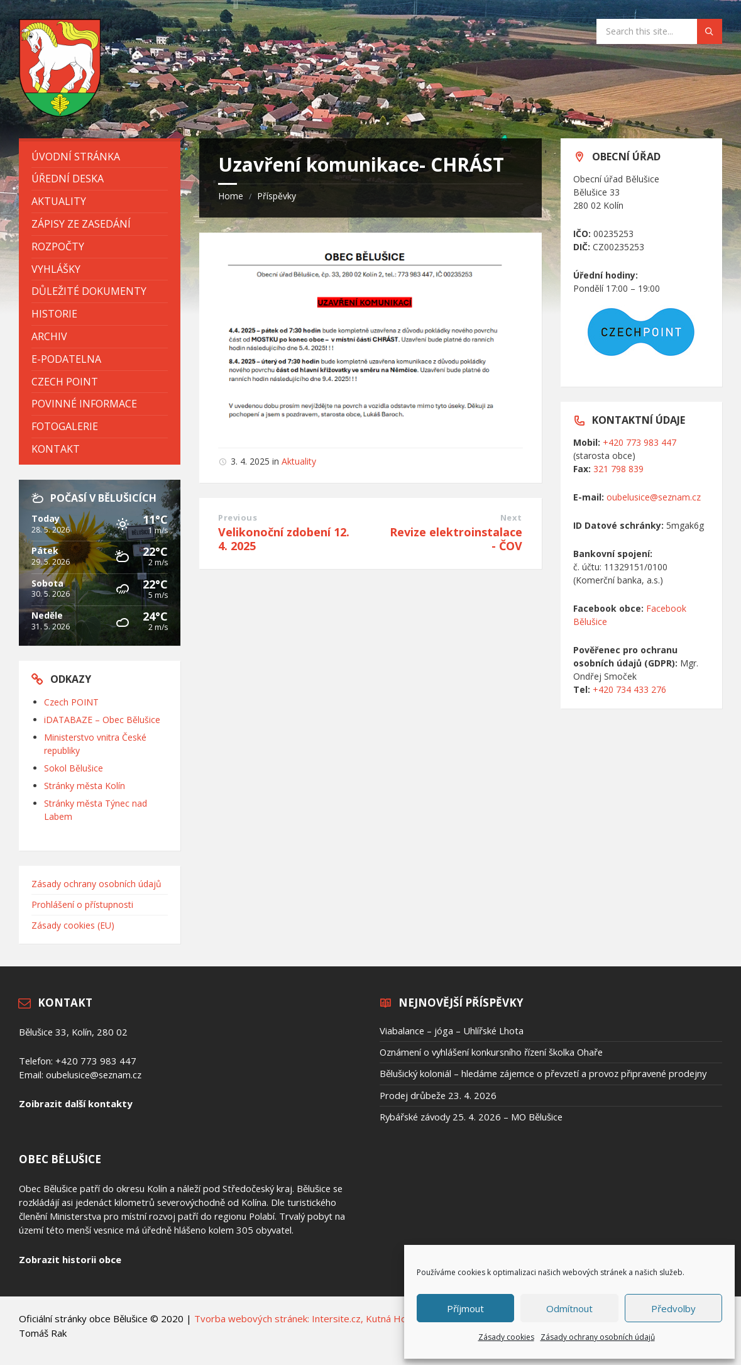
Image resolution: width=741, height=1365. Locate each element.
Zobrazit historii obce (70, 1259)
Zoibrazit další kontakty (75, 1103)
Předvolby (673, 1308)
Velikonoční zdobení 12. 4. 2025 (283, 538)
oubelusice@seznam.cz (654, 497)
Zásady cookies (506, 1337)
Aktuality (299, 461)
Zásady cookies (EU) (72, 925)
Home (230, 196)
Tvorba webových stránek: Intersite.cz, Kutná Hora (304, 1318)
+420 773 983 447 (639, 442)
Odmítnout (569, 1308)
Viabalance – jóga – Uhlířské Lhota (452, 1030)
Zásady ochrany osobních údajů (598, 1337)
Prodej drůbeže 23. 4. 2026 (438, 1095)
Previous (237, 517)
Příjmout (465, 1308)
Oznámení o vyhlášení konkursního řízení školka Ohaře (491, 1052)
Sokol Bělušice (73, 768)
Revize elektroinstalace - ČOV (456, 538)
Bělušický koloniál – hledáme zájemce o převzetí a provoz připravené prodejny (543, 1073)
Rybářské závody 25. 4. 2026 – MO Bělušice (471, 1116)
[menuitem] (99, 157)
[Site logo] (60, 113)
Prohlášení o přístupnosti (82, 904)
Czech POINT (71, 702)
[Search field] (659, 31)
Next (511, 517)
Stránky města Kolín (84, 786)
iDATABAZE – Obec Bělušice (102, 720)
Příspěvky (276, 196)
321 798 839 (618, 469)
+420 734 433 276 (629, 689)
